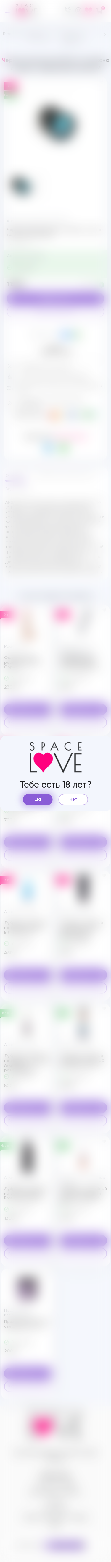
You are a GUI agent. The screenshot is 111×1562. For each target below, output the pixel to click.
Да (38, 799)
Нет (73, 799)
